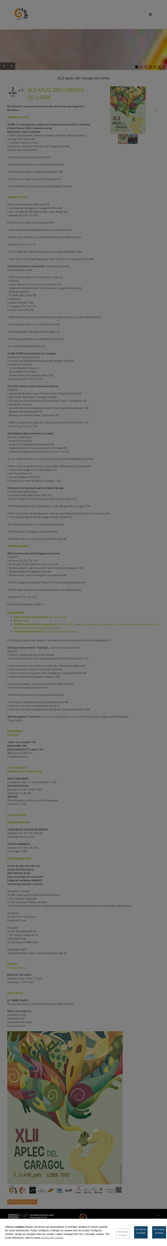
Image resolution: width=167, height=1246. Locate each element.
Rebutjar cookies (122, 1233)
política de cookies (52, 1237)
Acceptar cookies (140, 1231)
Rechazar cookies (159, 1231)
